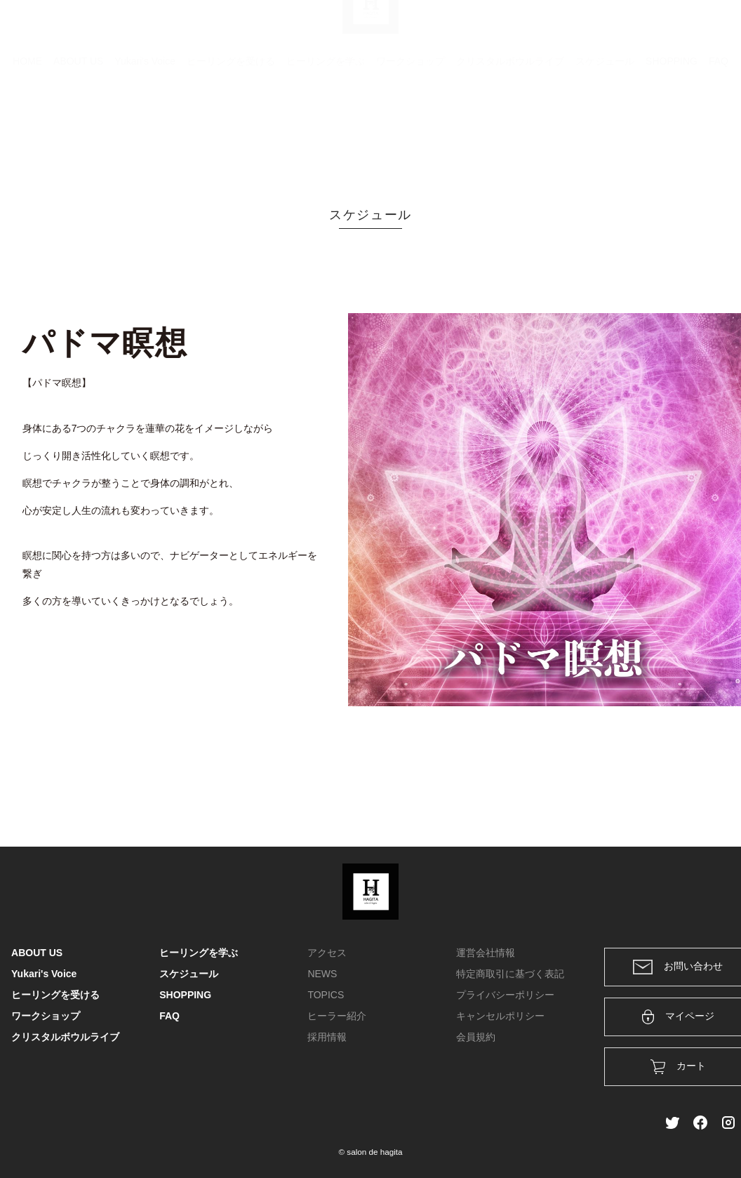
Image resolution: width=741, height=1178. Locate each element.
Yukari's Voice (144, 130)
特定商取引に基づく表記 (510, 974)
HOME (27, 130)
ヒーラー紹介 (336, 1016)
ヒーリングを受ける (231, 130)
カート (577, 29)
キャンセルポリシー (500, 1016)
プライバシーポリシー (505, 995)
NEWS (322, 974)
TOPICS (325, 995)
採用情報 (327, 1037)
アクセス (327, 953)
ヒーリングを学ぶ (325, 130)
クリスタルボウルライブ (510, 130)
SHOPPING (671, 130)
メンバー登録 (705, 29)
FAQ (718, 130)
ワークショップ (410, 130)
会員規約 (475, 1037)
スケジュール (604, 130)
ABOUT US (78, 130)
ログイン (634, 29)
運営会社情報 (485, 953)
